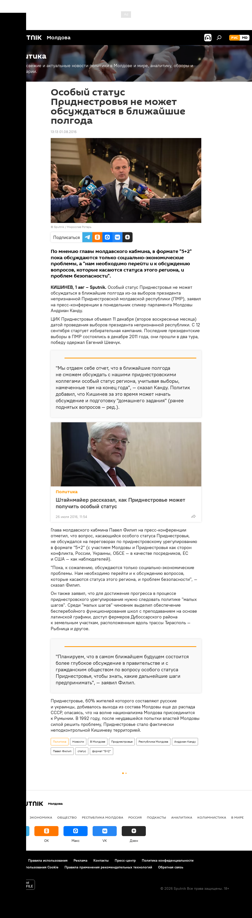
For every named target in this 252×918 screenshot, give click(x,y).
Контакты (101, 860)
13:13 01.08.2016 (64, 131)
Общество (67, 817)
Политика (67, 492)
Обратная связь (170, 867)
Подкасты (156, 817)
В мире (237, 817)
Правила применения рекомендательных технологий (108, 867)
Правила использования (48, 860)
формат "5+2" (101, 751)
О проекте (13, 860)
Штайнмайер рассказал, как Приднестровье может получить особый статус (120, 502)
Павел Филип (62, 751)
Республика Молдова (153, 741)
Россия (135, 817)
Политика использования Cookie (31, 867)
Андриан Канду (185, 741)
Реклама (80, 860)
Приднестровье (122, 741)
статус (82, 751)
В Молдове (97, 741)
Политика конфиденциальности (168, 860)
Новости (78, 741)
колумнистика (211, 817)
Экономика (41, 817)
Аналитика (181, 817)
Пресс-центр (125, 860)
